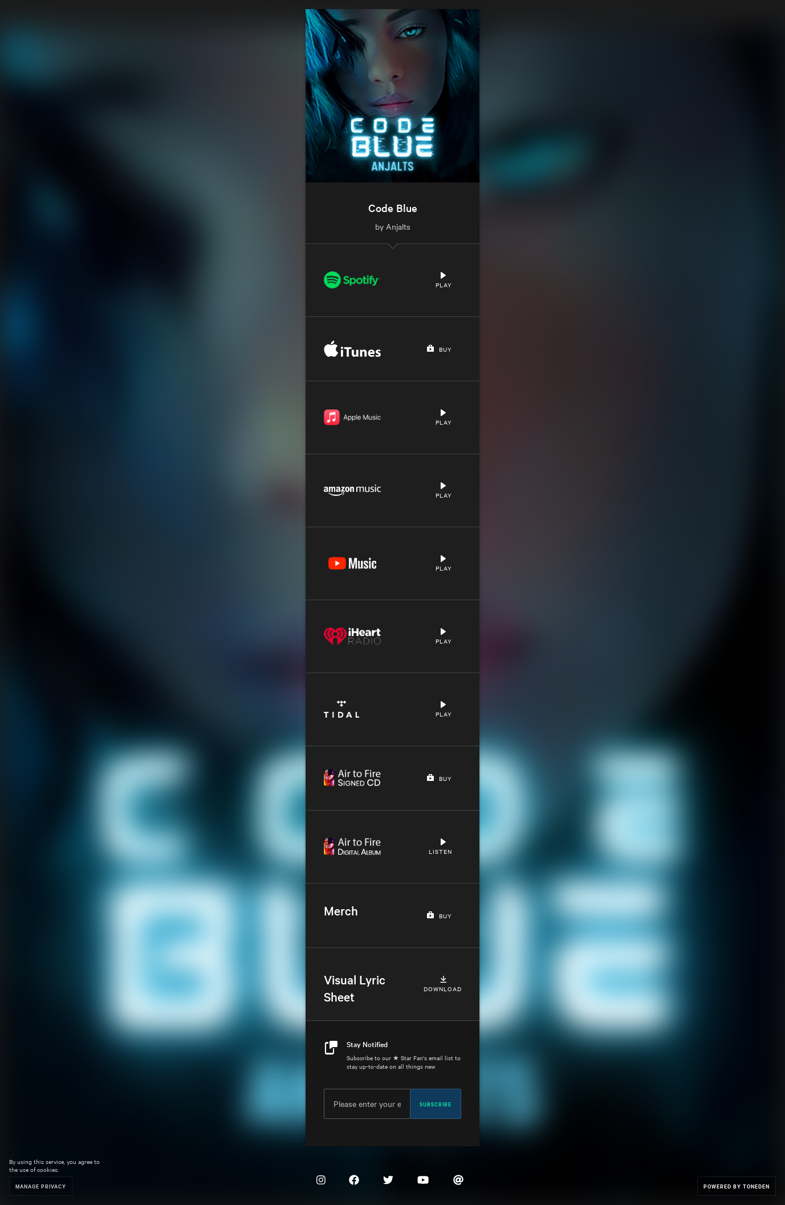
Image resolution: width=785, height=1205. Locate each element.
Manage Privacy (40, 1186)
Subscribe (436, 1104)
